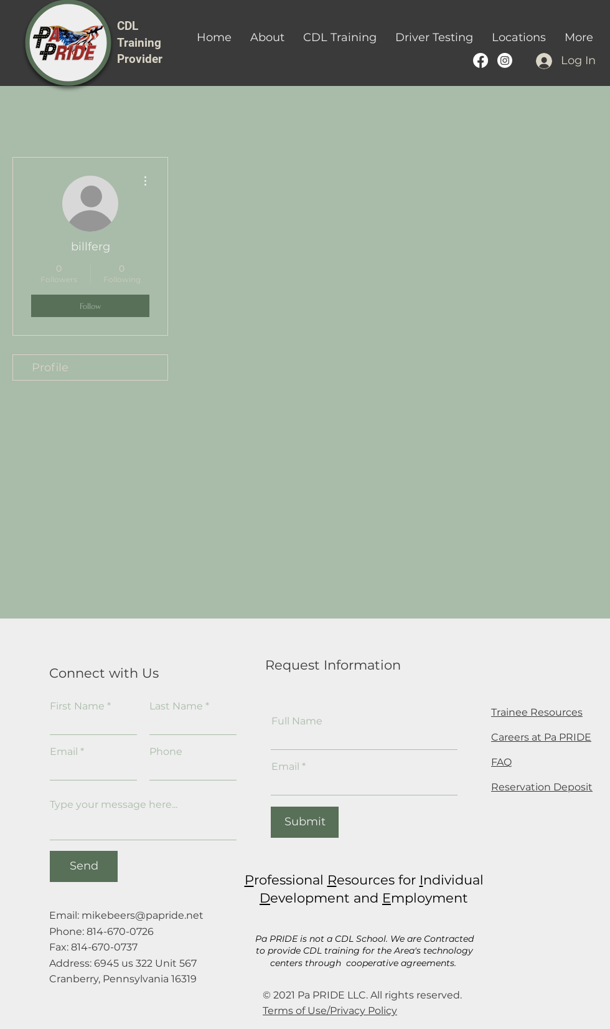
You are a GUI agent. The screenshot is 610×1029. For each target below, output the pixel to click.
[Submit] (305, 822)
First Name (77, 706)
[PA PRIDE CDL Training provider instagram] (504, 60)
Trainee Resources (537, 712)
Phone (165, 752)
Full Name (296, 721)
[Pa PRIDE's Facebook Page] (480, 60)
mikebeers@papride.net (143, 915)
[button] (340, 37)
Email (64, 752)
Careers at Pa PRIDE (541, 737)
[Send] (84, 866)
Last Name (176, 706)
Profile (50, 367)
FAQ (501, 762)
